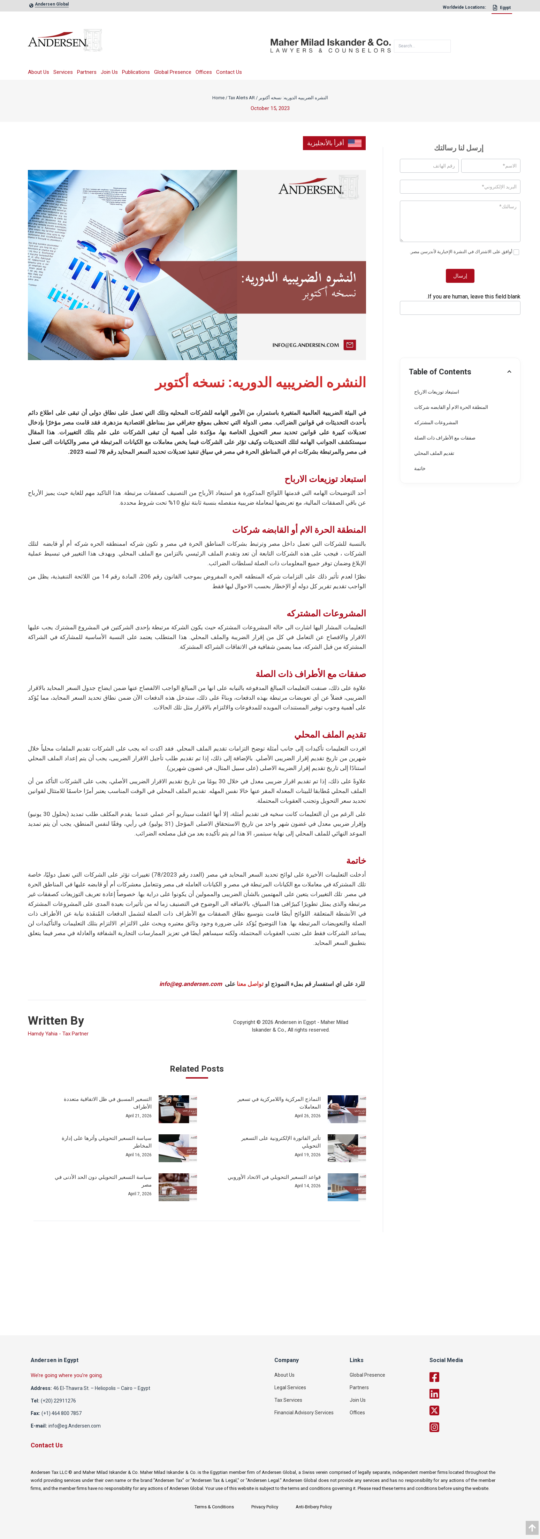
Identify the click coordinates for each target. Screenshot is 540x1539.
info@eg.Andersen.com (74, 1426)
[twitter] (469, 1410)
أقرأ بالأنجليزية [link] (334, 143)
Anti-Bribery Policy (314, 1506)
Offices (204, 72)
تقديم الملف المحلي (434, 453)
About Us (38, 72)
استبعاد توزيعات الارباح (436, 392)
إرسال (460, 276)
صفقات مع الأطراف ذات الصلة (445, 438)
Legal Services (290, 1387)
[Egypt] (502, 9)
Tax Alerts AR (241, 97)
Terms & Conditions (214, 1506)
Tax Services (288, 1400)
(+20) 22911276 (58, 1401)
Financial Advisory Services (304, 1412)
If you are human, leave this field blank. (473, 296)
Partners (87, 72)
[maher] (330, 43)
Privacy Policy (264, 1506)
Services (63, 72)
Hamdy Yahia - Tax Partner (58, 1034)
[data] (532, 1528)
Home (218, 97)
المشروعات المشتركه (436, 422)
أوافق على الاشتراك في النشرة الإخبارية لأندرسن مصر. (464, 252)
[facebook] (469, 1377)
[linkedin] (469, 1393)
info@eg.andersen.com (190, 983)
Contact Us (229, 72)
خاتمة (420, 468)
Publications (136, 72)
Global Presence (172, 72)
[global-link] (52, 5)
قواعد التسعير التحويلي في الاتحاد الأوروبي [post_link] (274, 1177)
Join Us (109, 72)
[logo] (149, 42)
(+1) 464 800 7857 (61, 1413)
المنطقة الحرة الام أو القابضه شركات (451, 407)
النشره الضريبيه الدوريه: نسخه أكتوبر (293, 97)
